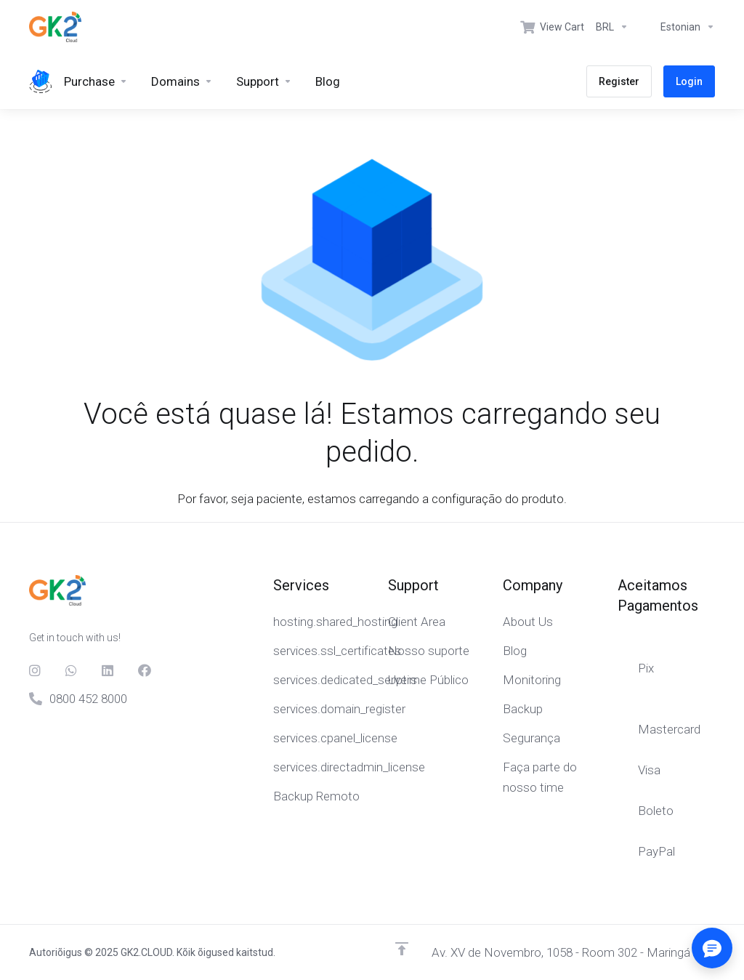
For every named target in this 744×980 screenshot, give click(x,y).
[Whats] (72, 670)
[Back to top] (402, 948)
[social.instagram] (35, 670)
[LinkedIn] (108, 670)
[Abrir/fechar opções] (712, 948)
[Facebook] (144, 670)
